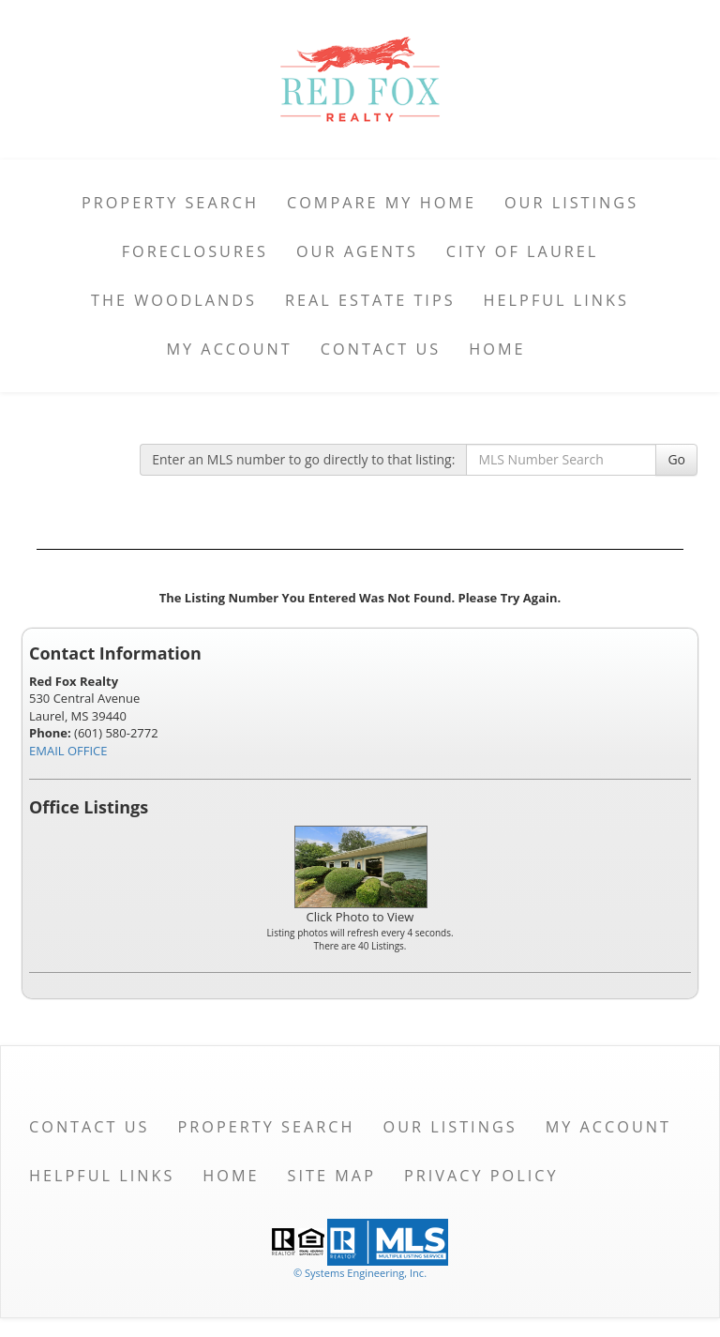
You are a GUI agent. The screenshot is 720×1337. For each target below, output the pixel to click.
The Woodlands (174, 300)
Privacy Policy (481, 1175)
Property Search (170, 202)
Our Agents (357, 251)
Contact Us (381, 349)
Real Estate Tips (370, 300)
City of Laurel (522, 251)
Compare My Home (381, 202)
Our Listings (571, 202)
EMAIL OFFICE (68, 750)
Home (497, 349)
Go (676, 459)
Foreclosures (195, 251)
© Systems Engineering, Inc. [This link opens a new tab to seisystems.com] (360, 1273)
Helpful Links (556, 300)
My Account (229, 349)
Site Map (332, 1175)
